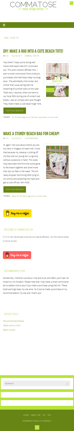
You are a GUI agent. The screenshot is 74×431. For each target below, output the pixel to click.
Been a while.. (9, 329)
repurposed (42, 117)
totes (56, 117)
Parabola (36, 421)
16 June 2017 (16, 56)
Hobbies (28, 56)
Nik (7, 56)
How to (36, 56)
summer (51, 117)
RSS (49, 415)
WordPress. (47, 421)
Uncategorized (31, 138)
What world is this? (11, 325)
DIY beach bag (20, 117)
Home (26, 415)
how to (27, 117)
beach (14, 196)
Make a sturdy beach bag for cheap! (31, 133)
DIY (13, 117)
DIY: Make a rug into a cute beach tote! (33, 51)
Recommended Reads (13, 321)
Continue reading (14, 110)
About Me (35, 415)
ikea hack (34, 117)
